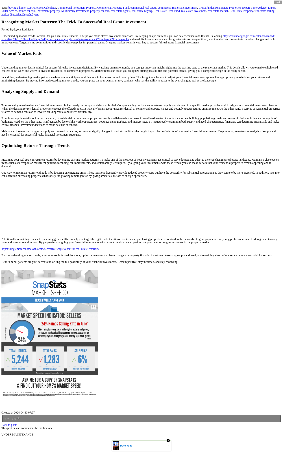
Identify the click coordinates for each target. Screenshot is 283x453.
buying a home (16, 7)
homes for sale (27, 10)
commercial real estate (143, 7)
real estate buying (142, 10)
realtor (5, 14)
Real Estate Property (241, 10)
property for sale (99, 10)
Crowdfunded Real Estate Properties (220, 7)
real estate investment (193, 10)
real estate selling (264, 10)
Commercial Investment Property (77, 7)
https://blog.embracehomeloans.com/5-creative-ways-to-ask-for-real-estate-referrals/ (50, 248)
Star (16, 418)
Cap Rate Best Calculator (41, 7)
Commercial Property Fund (113, 7)
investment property (48, 10)
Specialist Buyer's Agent (24, 14)
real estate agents (120, 10)
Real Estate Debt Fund (167, 10)
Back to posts (9, 424)
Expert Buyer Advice (254, 7)
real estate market (218, 10)
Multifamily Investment (75, 10)
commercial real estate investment (177, 7)
